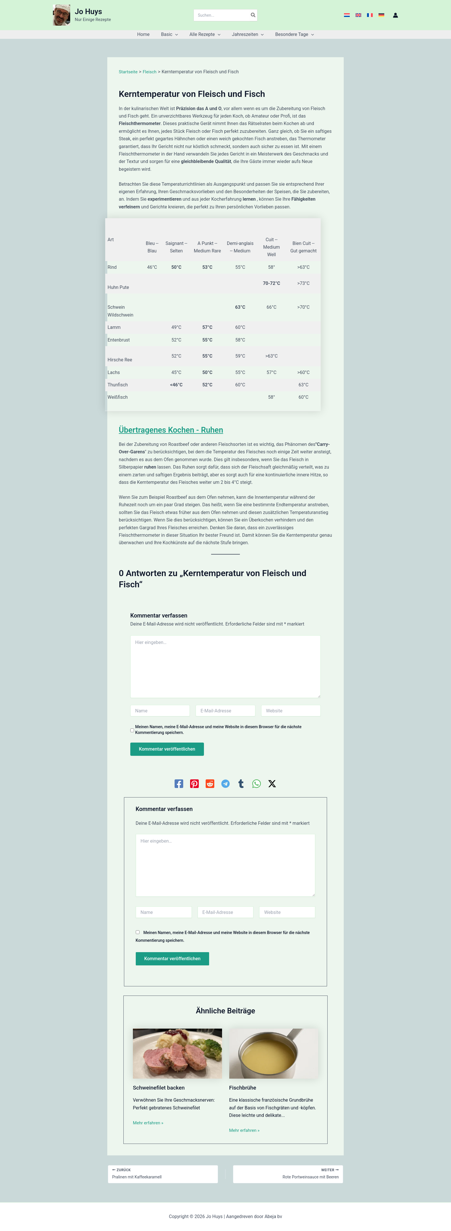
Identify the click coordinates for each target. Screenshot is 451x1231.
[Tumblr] (241, 783)
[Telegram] (225, 783)
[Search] (253, 15)
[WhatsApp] (256, 783)
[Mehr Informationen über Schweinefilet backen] (177, 1053)
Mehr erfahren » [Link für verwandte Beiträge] (149, 1122)
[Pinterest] (194, 783)
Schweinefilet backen (160, 1087)
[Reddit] (210, 783)
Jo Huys (88, 11)
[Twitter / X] (272, 783)
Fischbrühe (243, 1087)
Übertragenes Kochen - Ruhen (176, 430)
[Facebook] (179, 783)
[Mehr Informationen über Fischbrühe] (273, 1053)
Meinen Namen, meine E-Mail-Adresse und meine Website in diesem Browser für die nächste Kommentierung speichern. (218, 729)
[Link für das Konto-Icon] (395, 15)
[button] (177, 34)
